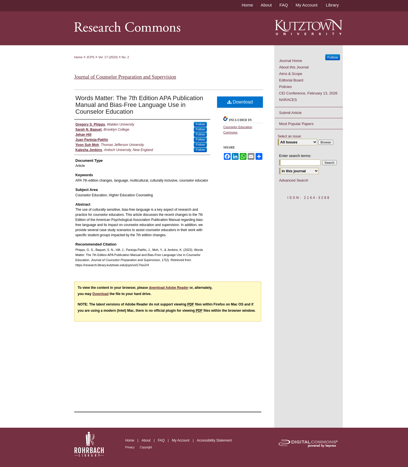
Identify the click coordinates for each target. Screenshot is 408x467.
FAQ (161, 440)
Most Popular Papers (296, 124)
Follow (200, 124)
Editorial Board (291, 80)
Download (240, 102)
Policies (285, 87)
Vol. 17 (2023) (108, 57)
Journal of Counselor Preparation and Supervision (125, 77)
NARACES (288, 100)
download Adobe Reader (168, 288)
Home (78, 57)
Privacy (130, 447)
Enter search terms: (295, 156)
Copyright (146, 447)
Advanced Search (293, 180)
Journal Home (290, 61)
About (147, 440)
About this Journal (294, 67)
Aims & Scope (290, 74)
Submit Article (290, 113)
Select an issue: (290, 136)
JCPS (90, 57)
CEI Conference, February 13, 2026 (308, 93)
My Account (181, 440)
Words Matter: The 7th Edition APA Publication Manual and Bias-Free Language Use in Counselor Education (139, 104)
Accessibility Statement (214, 440)
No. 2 (125, 57)
